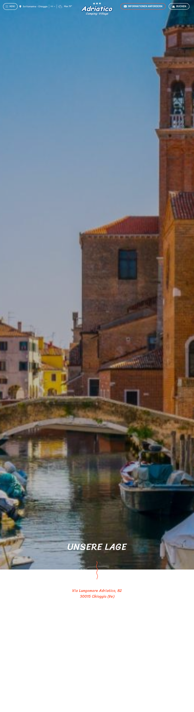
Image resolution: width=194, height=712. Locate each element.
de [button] (53, 6)
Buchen (179, 6)
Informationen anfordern (143, 6)
